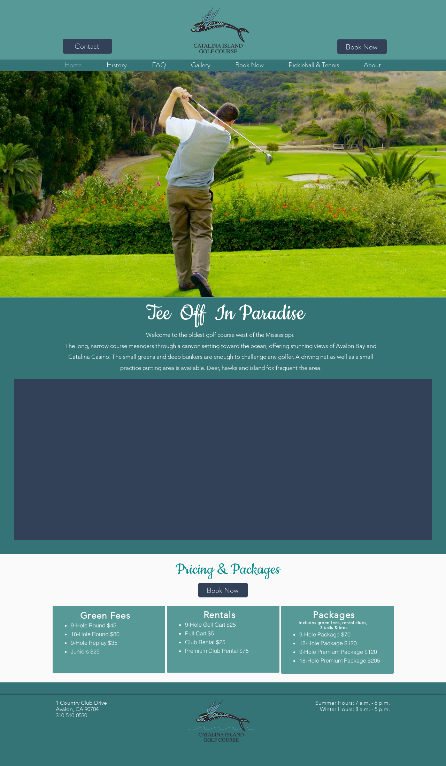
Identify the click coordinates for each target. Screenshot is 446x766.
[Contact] (87, 46)
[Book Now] (362, 46)
